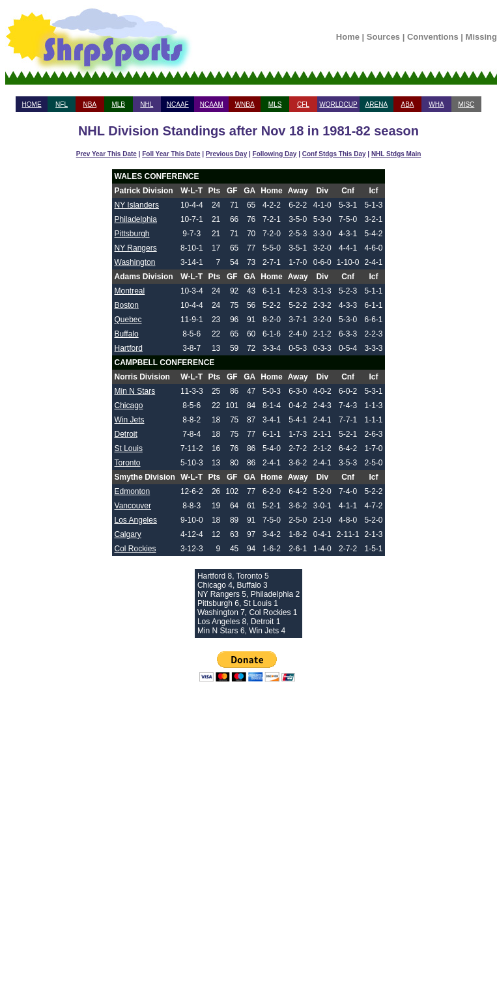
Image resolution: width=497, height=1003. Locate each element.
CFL (303, 104)
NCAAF (178, 104)
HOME (32, 104)
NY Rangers (136, 248)
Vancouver (133, 505)
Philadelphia (136, 219)
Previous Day (226, 154)
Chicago (129, 405)
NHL (146, 104)
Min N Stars (135, 391)
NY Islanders (137, 205)
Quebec (128, 319)
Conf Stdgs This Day (334, 154)
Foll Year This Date (171, 154)
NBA (90, 104)
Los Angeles (136, 520)
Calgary (128, 534)
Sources (383, 37)
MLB (118, 104)
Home (348, 37)
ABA (407, 104)
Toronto (128, 462)
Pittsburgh (132, 233)
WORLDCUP (338, 104)
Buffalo (127, 333)
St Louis (129, 448)
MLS (275, 104)
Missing (481, 37)
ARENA (376, 104)
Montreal (130, 290)
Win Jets (130, 419)
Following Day (275, 154)
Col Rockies (135, 548)
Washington (135, 262)
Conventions (433, 37)
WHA (436, 104)
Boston (127, 305)
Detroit (126, 434)
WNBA (245, 104)
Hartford (129, 348)
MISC (466, 104)
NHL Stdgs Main (396, 154)
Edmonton (132, 491)
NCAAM (211, 104)
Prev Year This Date (106, 154)
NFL (61, 104)
